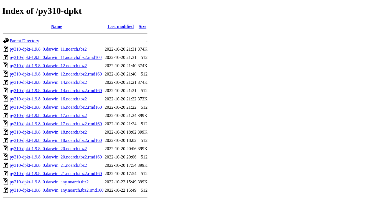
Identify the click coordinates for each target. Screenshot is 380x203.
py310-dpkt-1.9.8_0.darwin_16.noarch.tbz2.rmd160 (56, 107)
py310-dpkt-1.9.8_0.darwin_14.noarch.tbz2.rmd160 (56, 90)
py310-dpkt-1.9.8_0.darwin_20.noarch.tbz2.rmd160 (56, 157)
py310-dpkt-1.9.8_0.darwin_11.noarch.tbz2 (48, 49)
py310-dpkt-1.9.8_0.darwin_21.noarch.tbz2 (48, 165)
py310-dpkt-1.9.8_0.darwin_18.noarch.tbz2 (48, 132)
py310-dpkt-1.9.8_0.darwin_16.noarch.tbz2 (48, 99)
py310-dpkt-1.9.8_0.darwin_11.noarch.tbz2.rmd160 (56, 57)
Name (56, 26)
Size (143, 26)
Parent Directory (24, 40)
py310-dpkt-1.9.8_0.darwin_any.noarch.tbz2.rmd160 (56, 190)
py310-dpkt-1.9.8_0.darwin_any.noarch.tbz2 (49, 181)
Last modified (121, 26)
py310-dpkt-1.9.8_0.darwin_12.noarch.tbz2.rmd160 (56, 74)
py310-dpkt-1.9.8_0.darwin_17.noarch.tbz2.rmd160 (56, 123)
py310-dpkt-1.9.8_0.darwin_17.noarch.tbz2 (48, 115)
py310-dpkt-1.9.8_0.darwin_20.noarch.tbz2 (48, 148)
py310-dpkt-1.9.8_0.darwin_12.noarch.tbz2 (48, 65)
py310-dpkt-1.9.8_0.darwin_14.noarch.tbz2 (48, 82)
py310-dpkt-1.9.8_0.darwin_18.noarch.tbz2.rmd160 (56, 140)
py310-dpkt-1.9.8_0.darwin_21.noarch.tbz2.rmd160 (56, 173)
